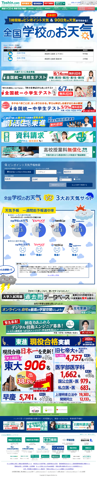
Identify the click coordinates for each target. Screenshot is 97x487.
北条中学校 (21, 53)
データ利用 (82, 471)
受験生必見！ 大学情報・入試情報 (24, 466)
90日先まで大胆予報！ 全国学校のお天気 (45, 463)
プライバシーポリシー (72, 471)
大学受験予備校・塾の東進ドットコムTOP (22, 471)
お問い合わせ (60, 471)
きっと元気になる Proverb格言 (45, 466)
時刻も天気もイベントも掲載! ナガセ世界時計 (60, 469)
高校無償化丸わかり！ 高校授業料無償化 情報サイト (74, 463)
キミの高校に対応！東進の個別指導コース (19, 463)
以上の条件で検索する (79, 185)
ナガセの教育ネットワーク (9, 435)
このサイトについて (40, 471)
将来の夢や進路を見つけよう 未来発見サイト (69, 466)
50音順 (78, 179)
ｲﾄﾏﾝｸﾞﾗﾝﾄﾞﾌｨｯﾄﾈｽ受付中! (12, 453)
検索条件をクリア (58, 185)
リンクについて (52, 471)
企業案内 (79, 2)
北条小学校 (21, 58)
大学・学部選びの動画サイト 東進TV (34, 469)
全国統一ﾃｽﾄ (74, 2)
